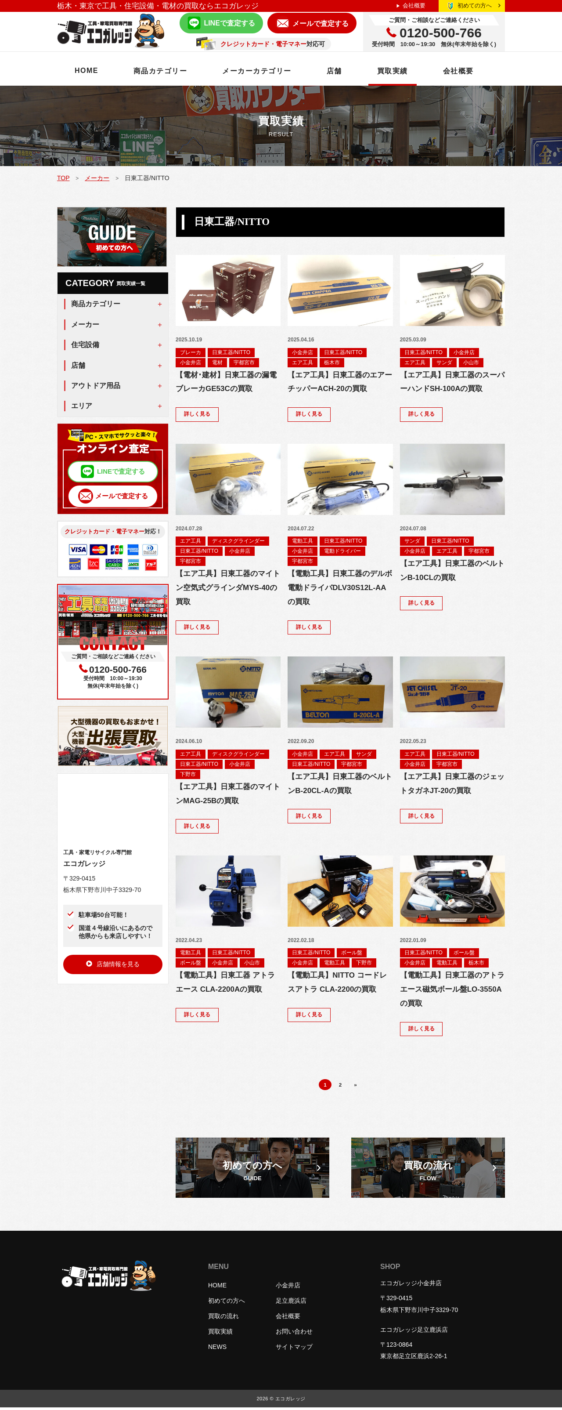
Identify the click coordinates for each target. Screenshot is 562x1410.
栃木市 (332, 362)
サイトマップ (294, 1349)
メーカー (97, 177)
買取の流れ (223, 1318)
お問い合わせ (294, 1334)
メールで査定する (320, 23)
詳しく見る (197, 415)
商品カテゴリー (160, 71)
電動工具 (302, 541)
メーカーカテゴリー (257, 71)
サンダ (444, 362)
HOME (86, 70)
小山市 (471, 362)
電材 (217, 362)
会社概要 (414, 5)
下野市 (188, 775)
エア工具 (302, 362)
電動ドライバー (342, 551)
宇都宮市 (244, 362)
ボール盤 (190, 964)
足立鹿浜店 (291, 1303)
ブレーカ (190, 352)
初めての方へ (479, 5)
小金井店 (190, 362)
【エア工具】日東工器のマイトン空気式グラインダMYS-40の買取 (228, 588)
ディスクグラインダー (238, 541)
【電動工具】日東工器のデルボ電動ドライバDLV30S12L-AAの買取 (340, 588)
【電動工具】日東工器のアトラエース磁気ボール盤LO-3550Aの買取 (452, 991)
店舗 (334, 71)
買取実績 (392, 71)
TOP (63, 177)
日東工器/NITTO (231, 352)
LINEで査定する (229, 23)
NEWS (217, 1349)
